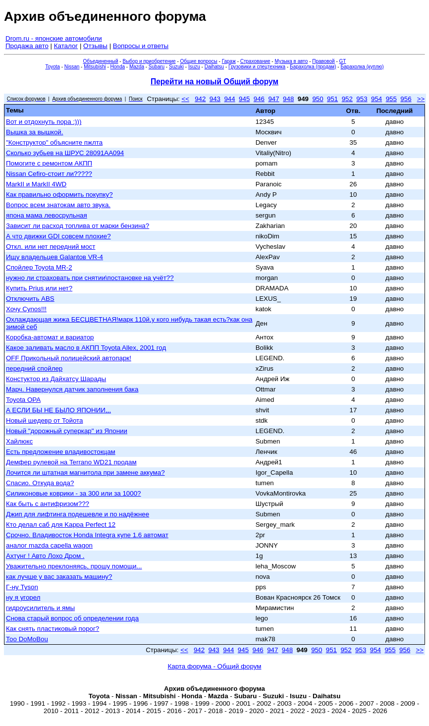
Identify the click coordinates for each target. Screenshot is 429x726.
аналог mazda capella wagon (49, 545)
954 (376, 99)
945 (244, 99)
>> (421, 99)
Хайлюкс (19, 441)
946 (259, 99)
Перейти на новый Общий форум (214, 81)
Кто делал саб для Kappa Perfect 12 (60, 524)
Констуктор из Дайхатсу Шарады (56, 379)
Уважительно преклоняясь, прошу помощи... (74, 566)
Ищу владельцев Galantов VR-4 (54, 257)
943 (215, 99)
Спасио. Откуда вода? (40, 483)
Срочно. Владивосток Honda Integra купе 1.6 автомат (87, 535)
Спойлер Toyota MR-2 (39, 267)
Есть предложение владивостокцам (60, 451)
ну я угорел (23, 597)
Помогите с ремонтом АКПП (49, 163)
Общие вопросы (198, 61)
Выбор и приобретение (148, 61)
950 (317, 99)
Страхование (255, 61)
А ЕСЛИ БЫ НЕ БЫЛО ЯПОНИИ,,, (58, 410)
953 (361, 99)
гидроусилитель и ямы (40, 608)
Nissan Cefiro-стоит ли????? (49, 173)
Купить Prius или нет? (39, 288)
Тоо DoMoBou (27, 639)
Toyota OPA (23, 399)
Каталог (66, 46)
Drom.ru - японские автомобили (53, 38)
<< (185, 99)
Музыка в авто (291, 61)
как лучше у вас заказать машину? (59, 576)
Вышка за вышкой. (34, 132)
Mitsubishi (95, 66)
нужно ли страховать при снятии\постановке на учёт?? (90, 277)
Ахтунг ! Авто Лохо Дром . (45, 555)
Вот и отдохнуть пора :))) (43, 121)
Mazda (136, 66)
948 (288, 99)
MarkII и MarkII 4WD (36, 184)
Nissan (72, 66)
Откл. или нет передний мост (50, 246)
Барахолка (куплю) (361, 66)
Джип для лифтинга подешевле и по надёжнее (77, 514)
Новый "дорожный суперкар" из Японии (66, 431)
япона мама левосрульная (46, 215)
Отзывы (95, 46)
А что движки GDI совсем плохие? (58, 236)
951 (332, 99)
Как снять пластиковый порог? (52, 628)
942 (200, 99)
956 (405, 99)
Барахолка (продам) (313, 66)
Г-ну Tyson (22, 587)
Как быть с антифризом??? (47, 503)
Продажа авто (27, 46)
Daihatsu (214, 66)
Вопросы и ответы (140, 46)
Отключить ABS (30, 298)
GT (342, 61)
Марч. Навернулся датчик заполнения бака (72, 389)
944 (229, 99)
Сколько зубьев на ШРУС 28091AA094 (65, 153)
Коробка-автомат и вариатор (50, 337)
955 (391, 99)
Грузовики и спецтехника (256, 66)
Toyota (52, 66)
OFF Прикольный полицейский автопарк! (68, 358)
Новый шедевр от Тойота (44, 420)
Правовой (323, 61)
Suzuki (176, 66)
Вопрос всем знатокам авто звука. (58, 205)
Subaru (156, 66)
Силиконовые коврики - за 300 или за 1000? (73, 493)
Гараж (229, 61)
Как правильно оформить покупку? (59, 194)
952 (347, 99)
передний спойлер (34, 368)
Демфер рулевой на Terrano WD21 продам (71, 462)
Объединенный (100, 61)
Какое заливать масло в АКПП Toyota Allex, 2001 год (86, 347)
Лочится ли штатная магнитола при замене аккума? (85, 472)
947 (273, 99)
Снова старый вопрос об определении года (72, 618)
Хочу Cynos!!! (26, 309)
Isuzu (194, 66)
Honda (117, 66)
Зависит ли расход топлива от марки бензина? (77, 225)
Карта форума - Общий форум (215, 666)
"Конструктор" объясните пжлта (54, 142)
